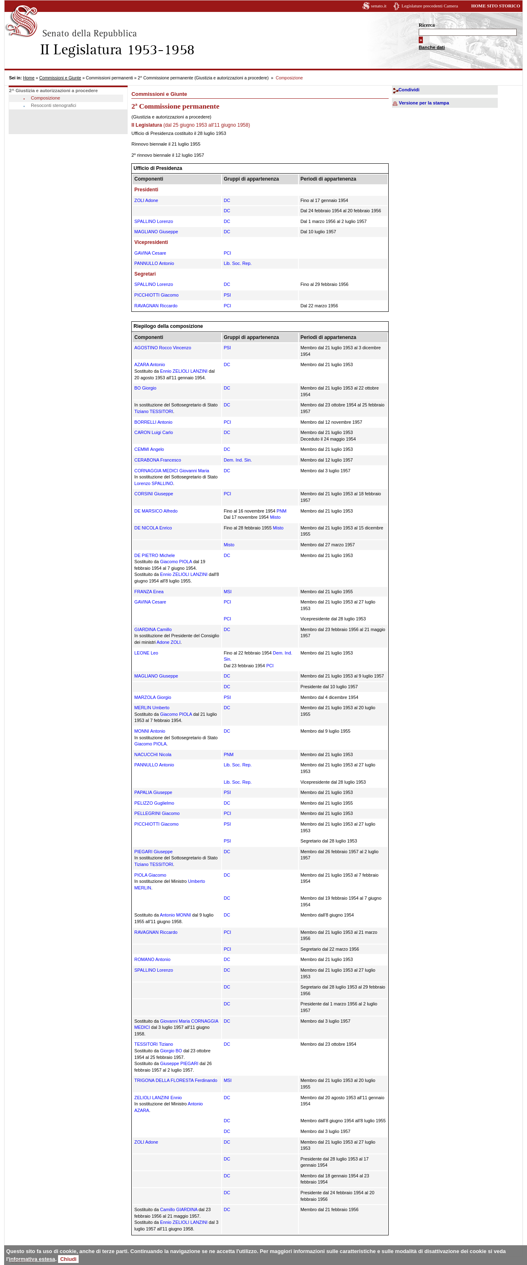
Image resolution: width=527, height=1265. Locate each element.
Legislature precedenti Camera (429, 5)
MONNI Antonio (149, 731)
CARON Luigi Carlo (153, 432)
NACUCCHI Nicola (152, 754)
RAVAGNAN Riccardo (155, 305)
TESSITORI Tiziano (153, 1044)
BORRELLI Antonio (153, 422)
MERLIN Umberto (151, 707)
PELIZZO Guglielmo (154, 803)
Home (29, 78)
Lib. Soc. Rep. (238, 263)
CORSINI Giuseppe (153, 493)
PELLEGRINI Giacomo (157, 813)
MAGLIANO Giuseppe (156, 231)
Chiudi (68, 1259)
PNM (282, 510)
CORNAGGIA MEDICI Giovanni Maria (171, 470)
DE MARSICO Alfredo (155, 510)
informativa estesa (32, 1259)
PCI (227, 253)
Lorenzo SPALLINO (153, 483)
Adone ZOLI (168, 642)
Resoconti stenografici (53, 105)
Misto (275, 517)
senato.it (379, 5)
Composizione (45, 97)
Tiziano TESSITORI (153, 411)
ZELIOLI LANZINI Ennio (158, 1097)
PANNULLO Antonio (154, 263)
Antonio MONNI (175, 914)
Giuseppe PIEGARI (179, 1063)
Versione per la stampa (424, 102)
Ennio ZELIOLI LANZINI (184, 371)
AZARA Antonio (149, 364)
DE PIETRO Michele (154, 555)
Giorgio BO (171, 1050)
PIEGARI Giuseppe (153, 851)
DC (227, 200)
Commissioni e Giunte (60, 78)
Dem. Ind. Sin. (238, 459)
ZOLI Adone (146, 200)
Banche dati (432, 47)
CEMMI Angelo (149, 449)
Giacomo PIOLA (176, 561)
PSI (227, 294)
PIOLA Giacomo (150, 875)
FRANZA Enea (148, 591)
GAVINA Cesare (150, 253)
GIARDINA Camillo (153, 629)
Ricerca (427, 25)
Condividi (409, 89)
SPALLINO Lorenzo (153, 221)
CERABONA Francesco (157, 459)
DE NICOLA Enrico (153, 527)
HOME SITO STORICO (495, 5)
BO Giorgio (145, 387)
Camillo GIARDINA (179, 1209)
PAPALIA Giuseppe (153, 792)
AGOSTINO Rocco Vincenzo (162, 347)
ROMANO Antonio (152, 959)
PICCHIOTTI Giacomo (156, 294)
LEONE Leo (146, 652)
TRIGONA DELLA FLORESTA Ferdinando (175, 1080)
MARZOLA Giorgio (152, 697)
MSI (227, 591)
